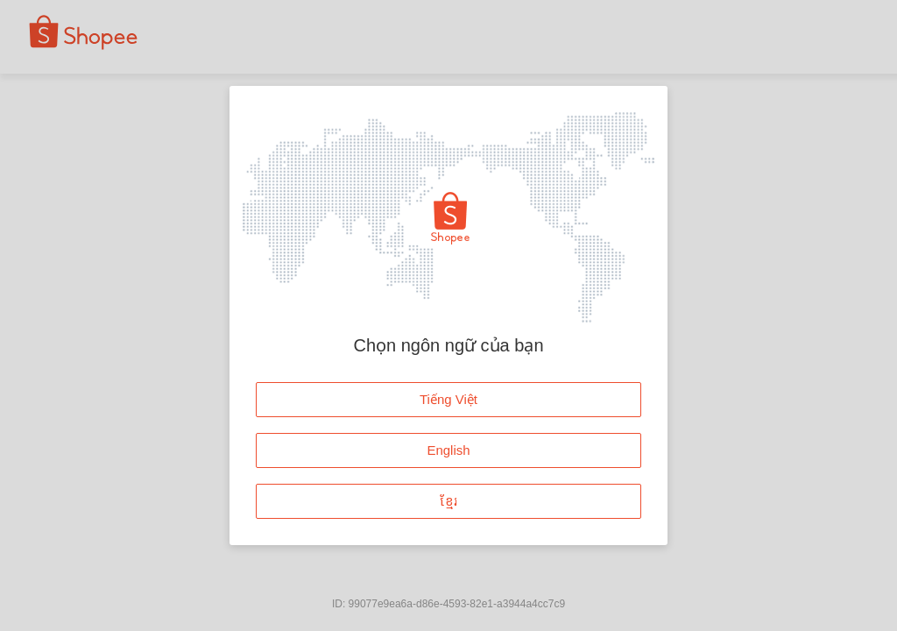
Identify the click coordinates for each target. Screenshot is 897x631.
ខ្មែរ (449, 500)
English (448, 450)
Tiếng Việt (448, 399)
